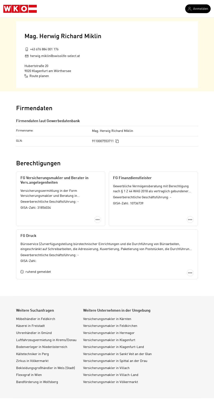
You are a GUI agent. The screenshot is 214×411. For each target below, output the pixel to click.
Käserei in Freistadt (30, 326)
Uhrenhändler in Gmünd (34, 333)
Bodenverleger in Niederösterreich (41, 347)
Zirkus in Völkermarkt (32, 361)
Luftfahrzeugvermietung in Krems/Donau (46, 340)
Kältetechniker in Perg (32, 354)
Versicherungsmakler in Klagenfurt (109, 340)
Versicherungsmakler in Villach (106, 368)
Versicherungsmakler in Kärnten (107, 319)
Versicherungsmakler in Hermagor (109, 333)
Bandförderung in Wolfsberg (37, 382)
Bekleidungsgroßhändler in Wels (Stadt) (45, 368)
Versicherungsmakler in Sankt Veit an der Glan (117, 354)
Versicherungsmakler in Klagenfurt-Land (113, 347)
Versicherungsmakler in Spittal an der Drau (115, 361)
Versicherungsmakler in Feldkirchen (110, 326)
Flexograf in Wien (29, 375)
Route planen (36, 76)
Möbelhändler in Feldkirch (35, 319)
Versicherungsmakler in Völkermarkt (110, 382)
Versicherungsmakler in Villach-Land (110, 375)
